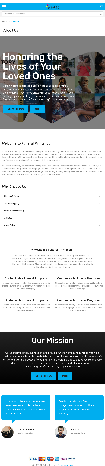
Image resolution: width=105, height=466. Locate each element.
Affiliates (8, 218)
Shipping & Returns (12, 196)
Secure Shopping (11, 203)
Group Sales (9, 225)
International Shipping (14, 211)
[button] (4, 6)
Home (4, 21)
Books (37, 109)
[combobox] (52, 13)
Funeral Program (15, 109)
